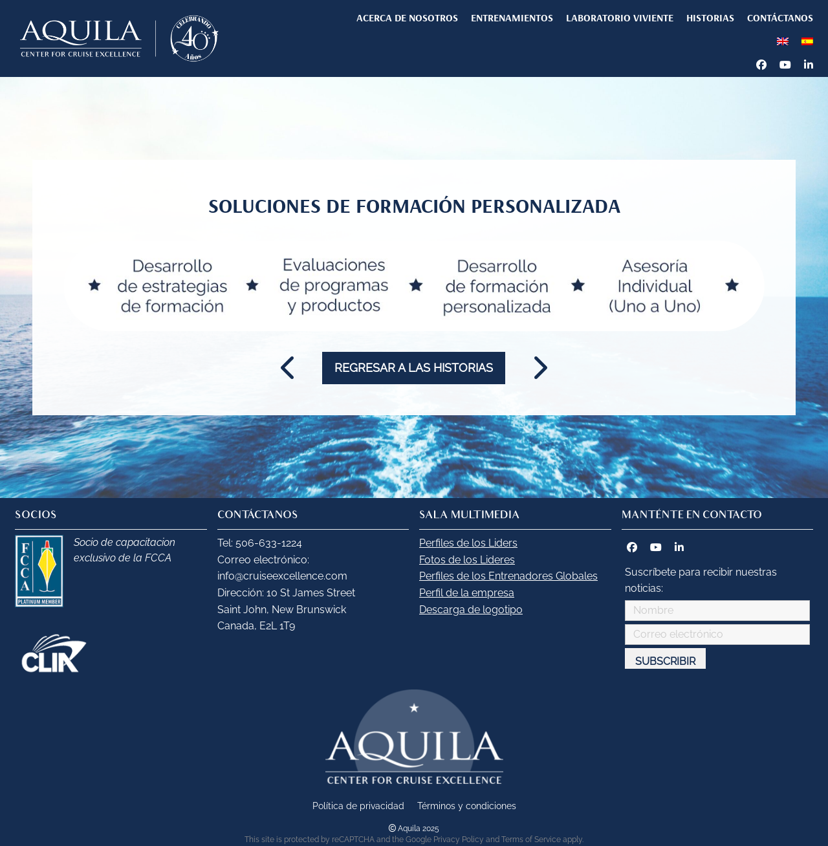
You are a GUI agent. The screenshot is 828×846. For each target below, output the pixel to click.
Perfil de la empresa (466, 593)
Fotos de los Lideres (467, 560)
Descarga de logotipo (471, 609)
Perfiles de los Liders (468, 543)
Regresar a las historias (413, 367)
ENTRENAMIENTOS (512, 17)
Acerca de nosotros (407, 17)
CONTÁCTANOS (780, 17)
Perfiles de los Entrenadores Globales (508, 576)
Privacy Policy (458, 839)
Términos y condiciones (466, 805)
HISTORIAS (710, 17)
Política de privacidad (358, 805)
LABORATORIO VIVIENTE (619, 17)
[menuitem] (783, 41)
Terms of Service (531, 839)
